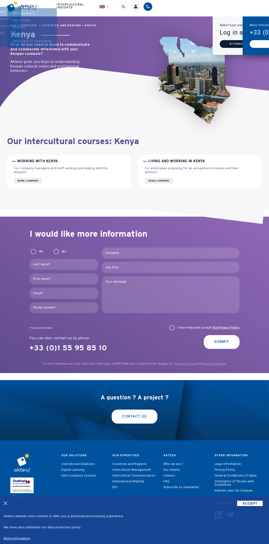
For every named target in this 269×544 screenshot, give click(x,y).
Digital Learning (73, 469)
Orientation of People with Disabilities (234, 483)
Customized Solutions (78, 464)
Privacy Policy (185, 363)
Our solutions (76, 8)
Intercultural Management (131, 469)
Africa (90, 25)
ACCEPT (249, 503)
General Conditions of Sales (236, 475)
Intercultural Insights (177, 8)
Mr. (41, 251)
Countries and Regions (61, 25)
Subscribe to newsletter (181, 487)
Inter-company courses (78, 475)
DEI (114, 487)
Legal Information (228, 464)
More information (17, 538)
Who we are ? (173, 464)
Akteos (142, 9)
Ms (64, 251)
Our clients (171, 469)
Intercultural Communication (133, 475)
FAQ (166, 481)
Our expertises (110, 8)
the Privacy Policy (226, 327)
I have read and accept (208, 327)
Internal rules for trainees (234, 490)
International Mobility (128, 481)
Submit (221, 342)
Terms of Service (214, 363)
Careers (169, 475)
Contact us (134, 416)
